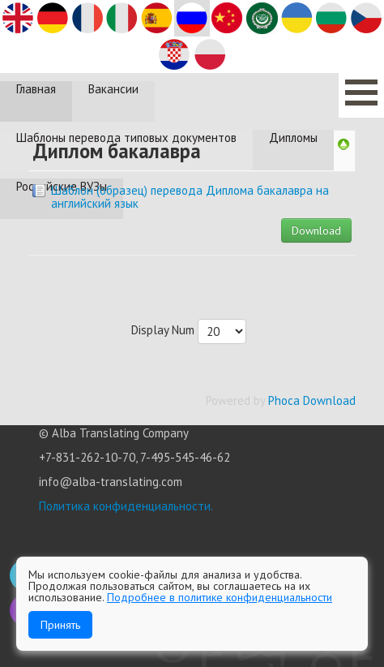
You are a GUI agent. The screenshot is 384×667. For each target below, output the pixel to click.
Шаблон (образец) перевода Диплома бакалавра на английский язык (190, 197)
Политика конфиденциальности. (126, 506)
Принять (60, 625)
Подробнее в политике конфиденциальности (219, 597)
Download (316, 230)
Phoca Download (312, 400)
